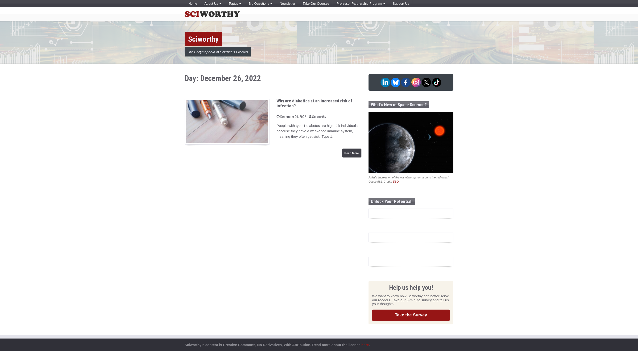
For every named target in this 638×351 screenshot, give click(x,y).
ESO (396, 181)
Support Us (401, 3)
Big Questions (260, 3)
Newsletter (287, 3)
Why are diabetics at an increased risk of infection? (314, 103)
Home (192, 3)
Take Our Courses (316, 3)
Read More (351, 153)
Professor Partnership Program (360, 3)
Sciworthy (317, 117)
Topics (235, 3)
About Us (212, 3)
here (365, 345)
